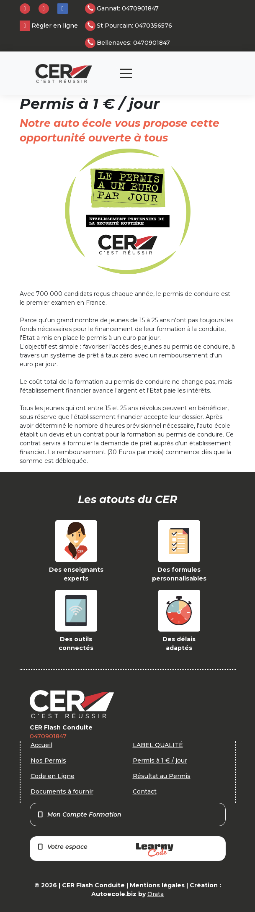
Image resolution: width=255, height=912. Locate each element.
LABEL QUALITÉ (158, 745)
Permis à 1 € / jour (160, 760)
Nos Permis (48, 760)
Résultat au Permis (162, 776)
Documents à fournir (62, 791)
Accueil (41, 745)
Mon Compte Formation (79, 814)
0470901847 (48, 736)
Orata (155, 894)
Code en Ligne (53, 776)
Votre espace (105, 850)
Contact (145, 791)
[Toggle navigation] (126, 73)
